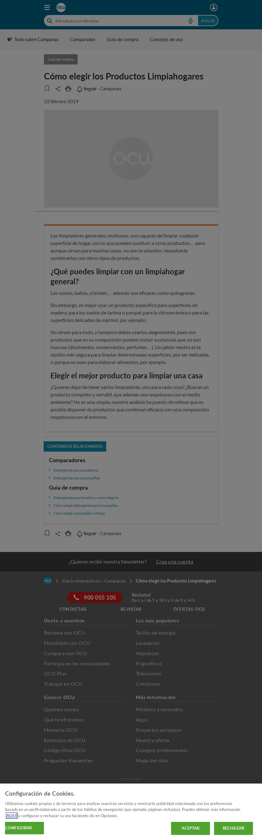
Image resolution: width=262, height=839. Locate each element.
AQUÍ (12, 815)
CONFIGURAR (18, 827)
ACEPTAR (191, 828)
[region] (131, 811)
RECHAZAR (233, 828)
